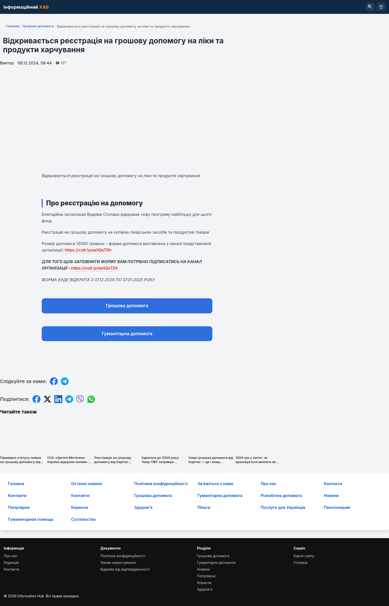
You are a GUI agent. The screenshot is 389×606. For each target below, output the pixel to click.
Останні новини (86, 483)
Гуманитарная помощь (30, 519)
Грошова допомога (38, 26)
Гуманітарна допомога (127, 333)
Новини (331, 495)
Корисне (79, 507)
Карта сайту (304, 556)
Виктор (7, 62)
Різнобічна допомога (281, 495)
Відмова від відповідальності (125, 569)
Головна (12, 26)
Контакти (333, 483)
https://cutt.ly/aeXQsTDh (88, 250)
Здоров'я (143, 507)
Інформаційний (26, 7)
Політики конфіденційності (161, 483)
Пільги (203, 507)
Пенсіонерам (337, 507)
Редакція (11, 562)
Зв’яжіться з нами (215, 483)
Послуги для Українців (283, 507)
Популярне (19, 507)
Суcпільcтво (83, 519)
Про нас (269, 483)
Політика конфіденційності (122, 556)
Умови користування (118, 562)
